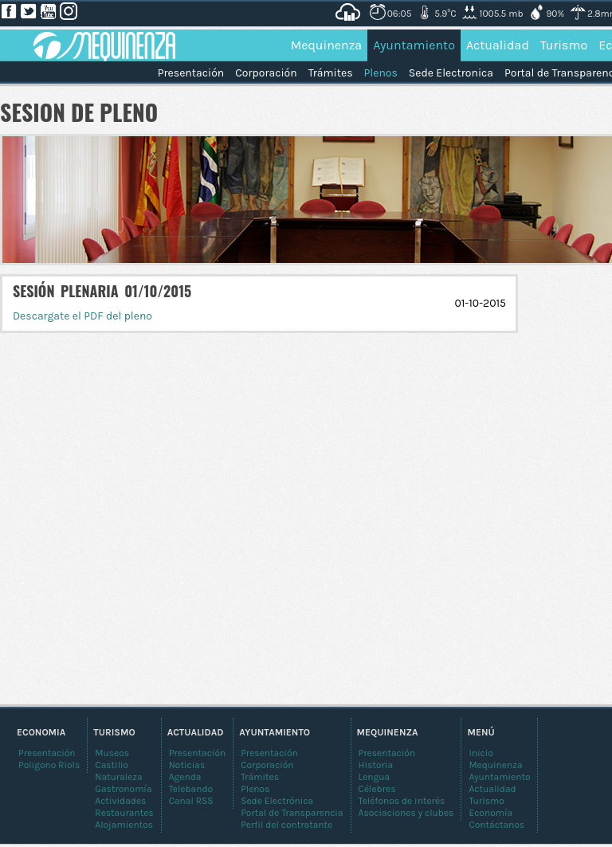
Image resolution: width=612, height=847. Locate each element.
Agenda (185, 776)
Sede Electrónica (277, 800)
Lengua (374, 776)
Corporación (265, 73)
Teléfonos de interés (402, 800)
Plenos (381, 73)
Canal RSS (191, 800)
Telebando (191, 788)
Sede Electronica (451, 73)
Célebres (377, 788)
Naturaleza (118, 776)
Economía (490, 812)
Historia (376, 765)
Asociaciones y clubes (406, 812)
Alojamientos (124, 824)
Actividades (120, 800)
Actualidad (497, 45)
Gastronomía (123, 788)
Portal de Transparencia (292, 812)
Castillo (111, 765)
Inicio (481, 753)
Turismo (563, 45)
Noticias (187, 765)
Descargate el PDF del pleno (82, 316)
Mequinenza (327, 45)
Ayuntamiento (414, 45)
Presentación (191, 73)
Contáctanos (496, 824)
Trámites (330, 73)
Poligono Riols (49, 765)
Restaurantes (124, 812)
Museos (112, 753)
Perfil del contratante (286, 824)
